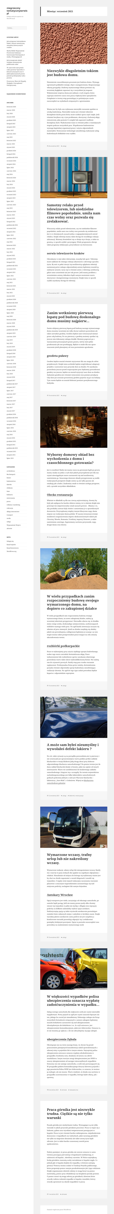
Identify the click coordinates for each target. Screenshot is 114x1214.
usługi (9, 522)
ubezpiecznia (74, 1090)
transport (10, 515)
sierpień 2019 (11, 333)
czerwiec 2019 (11, 336)
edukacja (10, 488)
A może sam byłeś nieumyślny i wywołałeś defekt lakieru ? (73, 746)
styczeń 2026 (11, 117)
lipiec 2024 (10, 167)
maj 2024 (10, 174)
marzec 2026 (11, 110)
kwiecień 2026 (11, 107)
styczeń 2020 (11, 326)
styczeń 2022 (11, 255)
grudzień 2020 (11, 299)
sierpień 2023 (11, 198)
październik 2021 (12, 266)
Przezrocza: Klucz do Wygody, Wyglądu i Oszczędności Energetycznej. (16, 83)
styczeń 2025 (11, 147)
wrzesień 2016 (11, 421)
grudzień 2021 (11, 259)
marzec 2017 (11, 404)
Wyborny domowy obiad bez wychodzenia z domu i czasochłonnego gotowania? (70, 458)
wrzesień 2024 (11, 161)
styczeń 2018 (11, 377)
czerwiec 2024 (11, 171)
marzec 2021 (11, 289)
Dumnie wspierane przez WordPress (59, 1210)
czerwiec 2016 (11, 431)
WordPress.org (11, 551)
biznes (9, 478)
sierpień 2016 (11, 424)
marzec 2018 (11, 370)
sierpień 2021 (11, 272)
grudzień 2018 (11, 350)
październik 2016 (12, 418)
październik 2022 (12, 225)
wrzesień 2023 (11, 195)
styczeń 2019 (11, 347)
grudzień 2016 (11, 414)
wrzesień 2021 (11, 269)
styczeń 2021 (11, 296)
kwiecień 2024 (11, 178)
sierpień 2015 (11, 455)
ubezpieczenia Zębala (61, 1039)
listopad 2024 (11, 154)
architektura (11, 471)
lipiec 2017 (10, 391)
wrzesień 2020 (11, 306)
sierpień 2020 (11, 309)
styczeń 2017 (11, 411)
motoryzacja (11, 498)
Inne (8, 491)
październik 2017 (12, 384)
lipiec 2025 (10, 130)
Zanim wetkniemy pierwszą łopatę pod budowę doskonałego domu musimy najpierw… (73, 317)
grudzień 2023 (11, 191)
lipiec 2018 (10, 360)
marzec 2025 (11, 144)
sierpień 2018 (11, 357)
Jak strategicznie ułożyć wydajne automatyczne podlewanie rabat (14, 62)
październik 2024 (12, 157)
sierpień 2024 (11, 164)
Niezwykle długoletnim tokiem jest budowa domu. (72, 72)
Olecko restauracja (60, 495)
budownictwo (11, 481)
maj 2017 (10, 397)
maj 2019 (10, 340)
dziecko (9, 484)
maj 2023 (10, 208)
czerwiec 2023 (11, 205)
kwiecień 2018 (11, 367)
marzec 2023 (11, 215)
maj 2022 (10, 242)
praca (8, 501)
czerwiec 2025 (11, 134)
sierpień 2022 (11, 232)
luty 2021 (10, 293)
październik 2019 (12, 330)
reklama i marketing (13, 505)
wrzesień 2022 (11, 228)
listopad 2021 (11, 262)
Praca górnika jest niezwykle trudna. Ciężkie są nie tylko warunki (71, 1113)
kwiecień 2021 (11, 286)
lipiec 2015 (10, 458)
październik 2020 (12, 303)
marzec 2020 (11, 323)
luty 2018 (10, 374)
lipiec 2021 (10, 276)
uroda (9, 518)
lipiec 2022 (10, 235)
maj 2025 (10, 137)
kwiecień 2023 (11, 211)
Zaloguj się (10, 541)
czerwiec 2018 (11, 364)
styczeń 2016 (11, 438)
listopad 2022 (11, 222)
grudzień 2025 (11, 120)
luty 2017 (10, 407)
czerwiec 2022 (11, 238)
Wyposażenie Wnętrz (14, 525)
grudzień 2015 (11, 441)
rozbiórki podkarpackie (63, 646)
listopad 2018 (11, 353)
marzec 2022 (11, 249)
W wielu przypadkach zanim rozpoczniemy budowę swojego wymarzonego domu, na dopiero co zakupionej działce (73, 602)
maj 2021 (10, 282)
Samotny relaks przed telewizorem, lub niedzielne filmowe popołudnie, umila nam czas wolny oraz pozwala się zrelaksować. (73, 213)
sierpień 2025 (11, 127)
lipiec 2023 (10, 201)
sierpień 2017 (11, 387)
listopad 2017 (11, 380)
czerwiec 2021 (11, 279)
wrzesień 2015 (11, 451)
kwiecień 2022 (11, 245)
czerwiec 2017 (11, 394)
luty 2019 (10, 343)
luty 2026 (10, 113)
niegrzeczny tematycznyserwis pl (17, 10)
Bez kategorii (11, 474)
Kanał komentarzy (13, 548)
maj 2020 (10, 316)
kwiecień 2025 (11, 140)
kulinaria (10, 495)
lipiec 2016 (10, 428)
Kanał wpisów (11, 545)
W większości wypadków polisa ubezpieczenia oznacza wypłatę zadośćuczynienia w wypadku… (73, 1000)
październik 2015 (12, 448)
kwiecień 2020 (11, 320)
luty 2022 (10, 252)
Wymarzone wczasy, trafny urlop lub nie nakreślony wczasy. (69, 858)
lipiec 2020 (10, 313)
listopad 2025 (11, 124)
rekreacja (10, 508)
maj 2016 (10, 435)
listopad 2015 (11, 445)
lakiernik (72, 796)
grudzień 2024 (11, 151)
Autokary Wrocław (60, 895)
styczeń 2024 (11, 188)
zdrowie (9, 528)
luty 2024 (10, 184)
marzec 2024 (11, 181)
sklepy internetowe (13, 511)
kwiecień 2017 (11, 401)
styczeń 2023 (11, 218)
